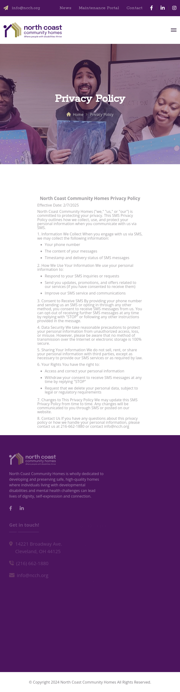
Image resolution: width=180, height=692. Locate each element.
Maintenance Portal (99, 8)
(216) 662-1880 (32, 564)
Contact (134, 8)
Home (78, 114)
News (65, 8)
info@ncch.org (26, 8)
